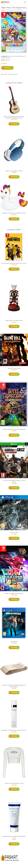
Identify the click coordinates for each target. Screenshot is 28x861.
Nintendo (8, 58)
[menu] (25, 2)
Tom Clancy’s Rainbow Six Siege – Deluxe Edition (14, 481)
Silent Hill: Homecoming (14, 368)
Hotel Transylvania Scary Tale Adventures (14, 429)
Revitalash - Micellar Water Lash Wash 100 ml (14, 730)
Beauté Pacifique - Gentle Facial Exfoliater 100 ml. (14, 837)
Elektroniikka (11, 56)
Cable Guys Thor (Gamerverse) (14, 320)
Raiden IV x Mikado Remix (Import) (14, 593)
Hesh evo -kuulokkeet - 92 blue (14, 171)
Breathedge (14, 641)
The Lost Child (14, 532)
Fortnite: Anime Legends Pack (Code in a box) (14, 263)
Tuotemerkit (18, 56)
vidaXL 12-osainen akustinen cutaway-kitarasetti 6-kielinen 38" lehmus (14, 117)
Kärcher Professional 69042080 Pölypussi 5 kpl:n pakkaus (14, 685)
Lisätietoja (7, 67)
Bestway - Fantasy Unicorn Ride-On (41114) (14, 213)
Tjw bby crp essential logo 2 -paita (14, 783)
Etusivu (3, 10)
